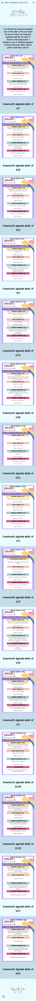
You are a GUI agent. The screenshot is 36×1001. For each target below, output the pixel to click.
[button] (2, 2)
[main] (18, 38)
